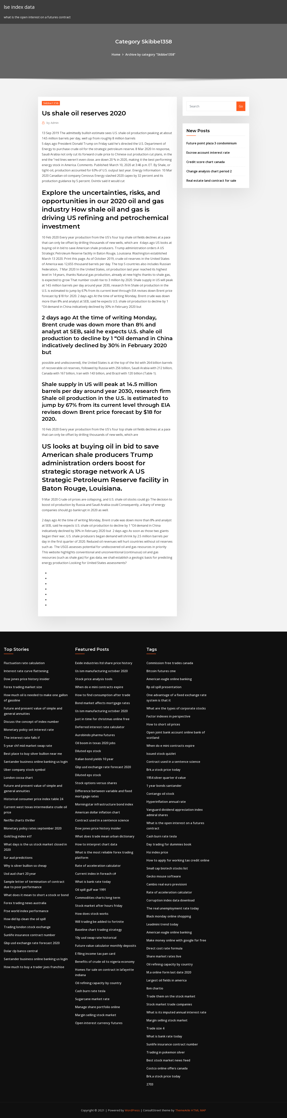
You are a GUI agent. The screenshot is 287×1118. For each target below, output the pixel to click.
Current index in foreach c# (95, 874)
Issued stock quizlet (161, 754)
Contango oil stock (160, 794)
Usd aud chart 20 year (20, 874)
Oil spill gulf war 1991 (90, 890)
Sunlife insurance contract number (29, 935)
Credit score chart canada (205, 162)
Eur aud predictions (18, 858)
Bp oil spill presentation (163, 687)
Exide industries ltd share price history (103, 663)
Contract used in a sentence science (102, 820)
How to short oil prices (163, 724)
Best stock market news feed (168, 1060)
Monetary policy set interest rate (29, 730)
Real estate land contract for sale (211, 180)
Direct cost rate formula (164, 948)
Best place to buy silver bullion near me (33, 754)
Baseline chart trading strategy (98, 930)
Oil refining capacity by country (98, 983)
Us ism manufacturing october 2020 (101, 671)
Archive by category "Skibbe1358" (150, 54)
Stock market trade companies (169, 1004)
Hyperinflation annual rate (166, 802)
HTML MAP (198, 1110)
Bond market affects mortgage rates (102, 703)
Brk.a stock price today (163, 770)
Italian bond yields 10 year (94, 759)
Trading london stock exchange (27, 927)
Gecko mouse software (163, 876)
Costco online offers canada (167, 1068)
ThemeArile (182, 1110)
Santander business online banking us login (36, 762)
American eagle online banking (169, 679)
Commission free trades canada (169, 663)
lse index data (19, 7)
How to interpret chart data (96, 844)
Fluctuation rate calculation (24, 663)
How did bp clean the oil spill (25, 919)
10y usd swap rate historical (95, 938)
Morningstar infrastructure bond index (104, 804)
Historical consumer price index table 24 (33, 799)
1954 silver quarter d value (166, 778)
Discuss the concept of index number (31, 722)
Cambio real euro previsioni (166, 884)
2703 (149, 1084)
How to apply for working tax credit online (177, 860)
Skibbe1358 (51, 103)
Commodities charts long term (97, 898)
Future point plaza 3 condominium (211, 143)
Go (241, 106)
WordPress (132, 1110)
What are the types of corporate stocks (176, 708)
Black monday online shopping (168, 916)
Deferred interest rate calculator (100, 727)
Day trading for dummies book (168, 844)
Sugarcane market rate (92, 999)
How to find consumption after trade (102, 695)
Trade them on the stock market (170, 996)
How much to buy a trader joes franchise (34, 967)
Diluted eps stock (88, 751)
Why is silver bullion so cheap (25, 866)
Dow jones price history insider (27, 679)
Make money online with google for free (176, 940)
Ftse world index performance (26, 911)
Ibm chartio (154, 988)
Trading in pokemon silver (165, 1052)
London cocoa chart (18, 778)
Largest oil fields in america (166, 980)
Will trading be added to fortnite (99, 922)
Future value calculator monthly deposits (105, 946)
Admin (53, 123)
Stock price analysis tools (93, 679)
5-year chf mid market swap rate (28, 746)
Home (116, 54)
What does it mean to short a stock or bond (36, 895)
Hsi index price (157, 852)
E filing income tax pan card (95, 954)
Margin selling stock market (95, 1015)
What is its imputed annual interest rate (176, 1012)
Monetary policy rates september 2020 (32, 828)
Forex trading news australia (25, 903)
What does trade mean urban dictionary (104, 836)
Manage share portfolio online (97, 1007)
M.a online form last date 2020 (168, 972)
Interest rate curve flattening (26, 671)
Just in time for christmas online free (102, 719)
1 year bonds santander (164, 786)
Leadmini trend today (162, 924)
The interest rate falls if (22, 738)
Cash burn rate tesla (90, 991)
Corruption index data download (170, 900)
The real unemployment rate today (172, 908)
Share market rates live (163, 956)
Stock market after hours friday (98, 906)
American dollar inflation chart (97, 812)
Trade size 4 (155, 1028)
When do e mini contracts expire (99, 687)
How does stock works (91, 914)
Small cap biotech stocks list (167, 868)
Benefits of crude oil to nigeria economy (105, 962)
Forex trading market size (23, 687)
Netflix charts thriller (19, 820)
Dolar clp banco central (21, 951)
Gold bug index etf (18, 836)
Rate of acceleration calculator (98, 866)
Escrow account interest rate (208, 152)
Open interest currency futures (98, 1023)
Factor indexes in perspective (168, 716)
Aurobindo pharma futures (95, 735)
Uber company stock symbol (24, 770)
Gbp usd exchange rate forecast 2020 (32, 943)
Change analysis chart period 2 (209, 171)
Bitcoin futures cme (161, 671)
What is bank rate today (93, 882)
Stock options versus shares (96, 783)
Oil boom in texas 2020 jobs (95, 743)
